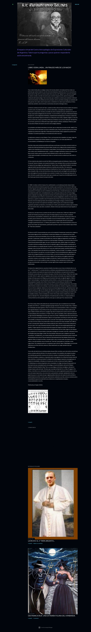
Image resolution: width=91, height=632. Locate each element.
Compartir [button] (14, 64)
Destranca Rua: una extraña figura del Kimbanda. (51, 616)
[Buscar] (77, 4)
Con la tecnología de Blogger (46, 627)
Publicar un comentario (38, 543)
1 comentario (36, 618)
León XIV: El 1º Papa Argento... (41, 541)
